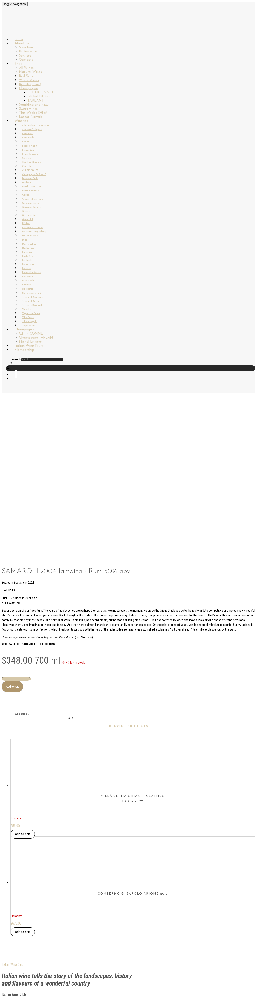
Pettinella (27, 260)
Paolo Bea (27, 256)
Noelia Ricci (28, 248)
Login (14, 884)
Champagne (28, 88)
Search (15, 359)
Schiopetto (27, 289)
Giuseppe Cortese (31, 207)
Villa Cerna (28, 317)
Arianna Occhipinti (32, 129)
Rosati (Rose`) (30, 84)
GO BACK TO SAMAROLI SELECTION (28, 497)
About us (22, 43)
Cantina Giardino (31, 162)
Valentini (27, 309)
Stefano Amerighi (31, 293)
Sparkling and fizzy (34, 104)
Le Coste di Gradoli (32, 228)
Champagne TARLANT (34, 174)
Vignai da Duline (31, 313)
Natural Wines (30, 72)
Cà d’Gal (27, 158)
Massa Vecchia (30, 236)
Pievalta (26, 268)
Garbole (26, 183)
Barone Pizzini (30, 146)
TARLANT (36, 100)
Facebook (18, 949)
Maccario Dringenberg (34, 232)
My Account (20, 894)
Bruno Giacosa (30, 154)
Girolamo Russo (30, 203)
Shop (19, 64)
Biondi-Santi (28, 150)
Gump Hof (27, 219)
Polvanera (27, 277)
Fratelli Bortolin (30, 191)
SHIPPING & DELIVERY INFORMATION (36, 921)
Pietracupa (28, 264)
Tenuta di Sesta (30, 301)
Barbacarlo (28, 138)
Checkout (18, 899)
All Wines (26, 68)
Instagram (19, 954)
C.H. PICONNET (41, 92)
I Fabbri (26, 223)
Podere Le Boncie (31, 272)
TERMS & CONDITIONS (26, 931)
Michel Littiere (39, 96)
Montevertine (29, 244)
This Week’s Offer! (33, 113)
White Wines (29, 80)
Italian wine (28, 51)
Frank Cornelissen (31, 187)
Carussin (26, 166)
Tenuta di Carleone (32, 297)
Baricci (25, 142)
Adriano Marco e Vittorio (35, 125)
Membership (24, 350)
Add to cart (12, 539)
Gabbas (26, 195)
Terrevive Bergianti (32, 305)
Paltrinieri (27, 252)
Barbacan (27, 134)
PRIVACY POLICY (22, 926)
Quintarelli (28, 281)
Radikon (26, 285)
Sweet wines (28, 109)
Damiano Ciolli (30, 178)
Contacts (18, 904)
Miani (25, 240)
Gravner (26, 211)
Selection (26, 47)
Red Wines (27, 76)
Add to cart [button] (22, 687)
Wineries (21, 121)
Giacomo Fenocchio (32, 199)
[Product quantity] (16, 532)
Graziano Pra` (29, 215)
